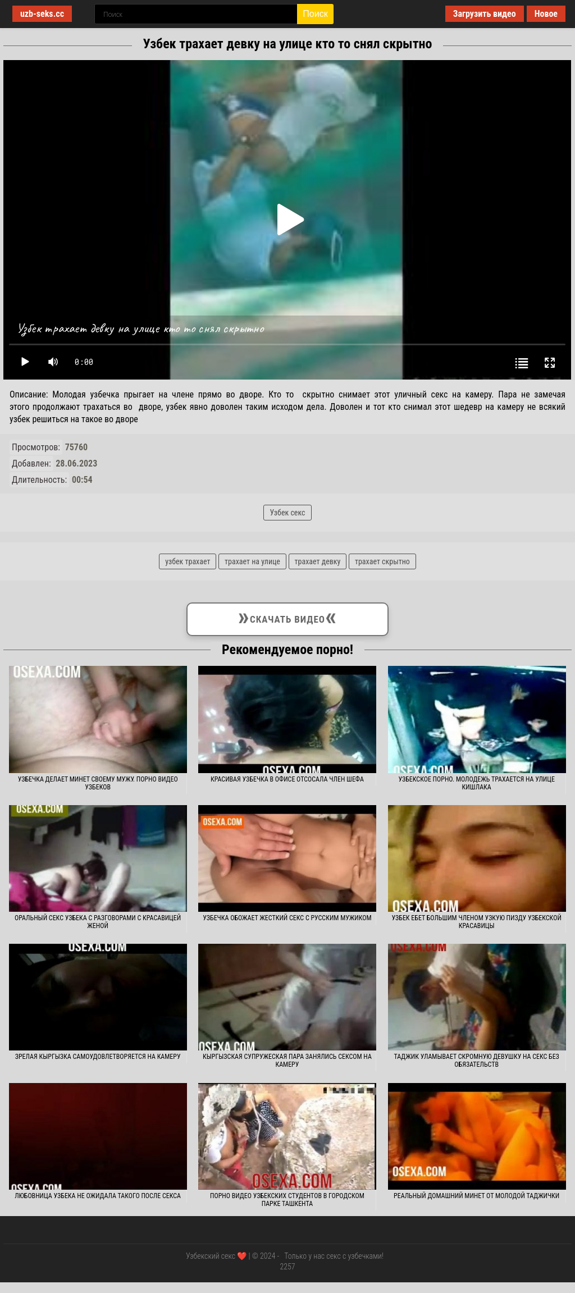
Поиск (315, 14)
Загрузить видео (484, 13)
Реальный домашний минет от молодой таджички (476, 1196)
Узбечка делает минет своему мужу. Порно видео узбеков (98, 783)
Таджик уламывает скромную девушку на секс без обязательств (476, 1060)
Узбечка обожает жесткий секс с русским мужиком (287, 918)
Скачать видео (287, 617)
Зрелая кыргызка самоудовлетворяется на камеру (98, 1057)
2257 (287, 1266)
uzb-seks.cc (42, 13)
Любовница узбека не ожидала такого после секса (98, 1196)
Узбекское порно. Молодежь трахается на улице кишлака (476, 783)
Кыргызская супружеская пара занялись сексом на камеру (287, 1060)
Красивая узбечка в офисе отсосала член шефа (287, 779)
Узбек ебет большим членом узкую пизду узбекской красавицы (477, 922)
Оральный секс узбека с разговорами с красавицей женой (98, 922)
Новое (546, 13)
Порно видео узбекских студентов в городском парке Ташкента (287, 1200)
